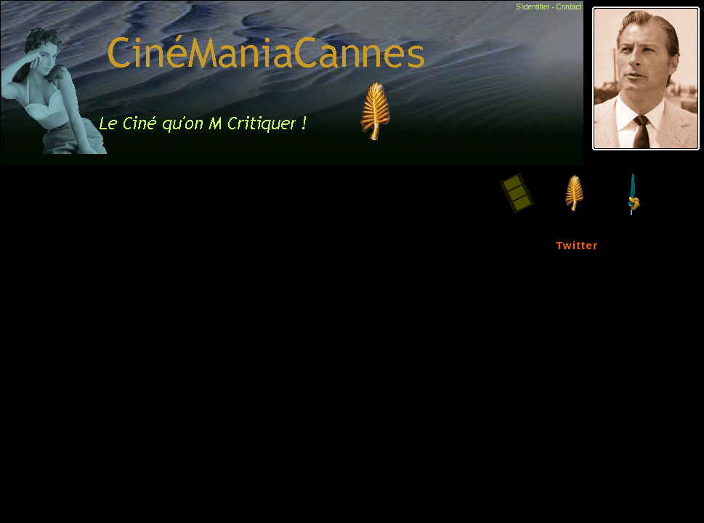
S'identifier (532, 7)
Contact (569, 7)
